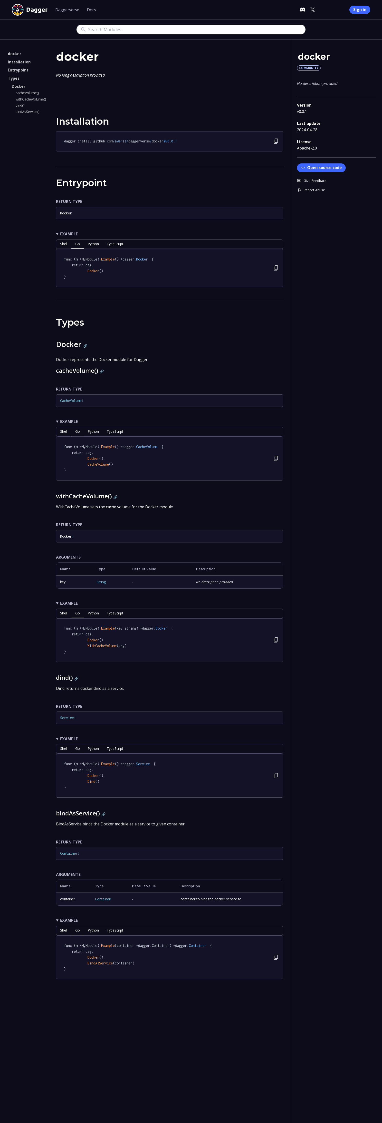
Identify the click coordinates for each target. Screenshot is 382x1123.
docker (14, 53)
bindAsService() (27, 111)
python (93, 243)
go (77, 243)
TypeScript (115, 243)
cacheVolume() (27, 92)
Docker (18, 86)
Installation (19, 62)
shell (63, 243)
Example (69, 234)
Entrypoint (18, 70)
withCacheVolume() (31, 99)
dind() (20, 105)
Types (13, 78)
